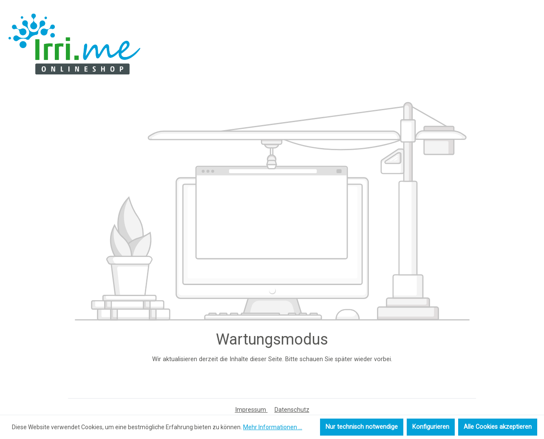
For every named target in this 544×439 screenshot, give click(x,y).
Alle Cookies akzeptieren (498, 426)
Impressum (251, 409)
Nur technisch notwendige (362, 426)
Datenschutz (292, 409)
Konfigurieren (430, 426)
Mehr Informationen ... (272, 427)
